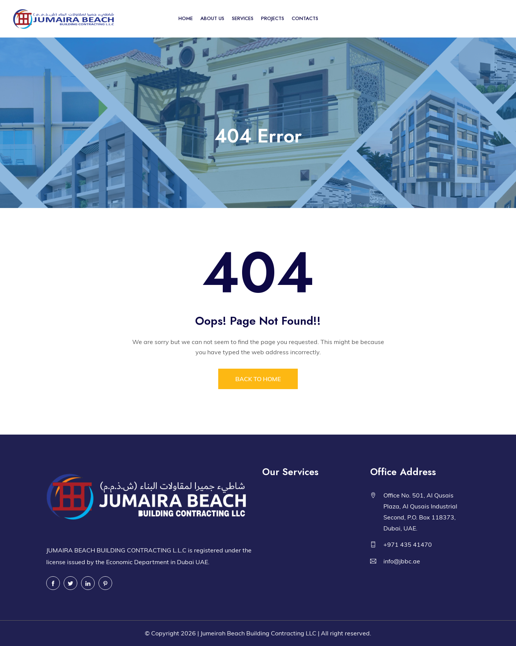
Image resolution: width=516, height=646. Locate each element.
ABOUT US (212, 18)
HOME (185, 18)
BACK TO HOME (258, 379)
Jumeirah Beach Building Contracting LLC (258, 633)
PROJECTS (272, 18)
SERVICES (242, 18)
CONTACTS (305, 18)
